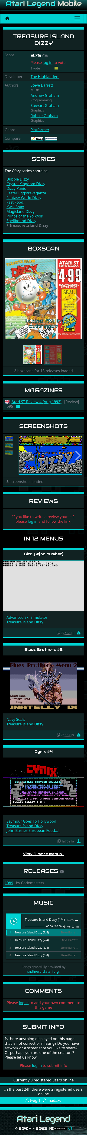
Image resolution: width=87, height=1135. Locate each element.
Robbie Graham (44, 115)
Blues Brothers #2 (43, 649)
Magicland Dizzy (20, 211)
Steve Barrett (42, 85)
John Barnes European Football (33, 830)
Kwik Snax (15, 206)
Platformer (40, 129)
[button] (10, 298)
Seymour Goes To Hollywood (31, 821)
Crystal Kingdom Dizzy (25, 183)
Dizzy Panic (16, 188)
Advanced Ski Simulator (26, 617)
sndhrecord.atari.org (43, 971)
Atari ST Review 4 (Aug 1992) (36, 402)
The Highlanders (45, 76)
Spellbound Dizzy (21, 220)
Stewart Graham (45, 105)
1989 (9, 882)
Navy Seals (15, 719)
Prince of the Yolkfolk (24, 216)
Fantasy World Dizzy (23, 197)
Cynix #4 (44, 751)
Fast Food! (15, 202)
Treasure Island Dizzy (24, 622)
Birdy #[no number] (43, 554)
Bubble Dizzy (17, 179)
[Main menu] (77, 18)
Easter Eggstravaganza (26, 193)
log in (47, 62)
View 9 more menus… (43, 853)
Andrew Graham (45, 95)
